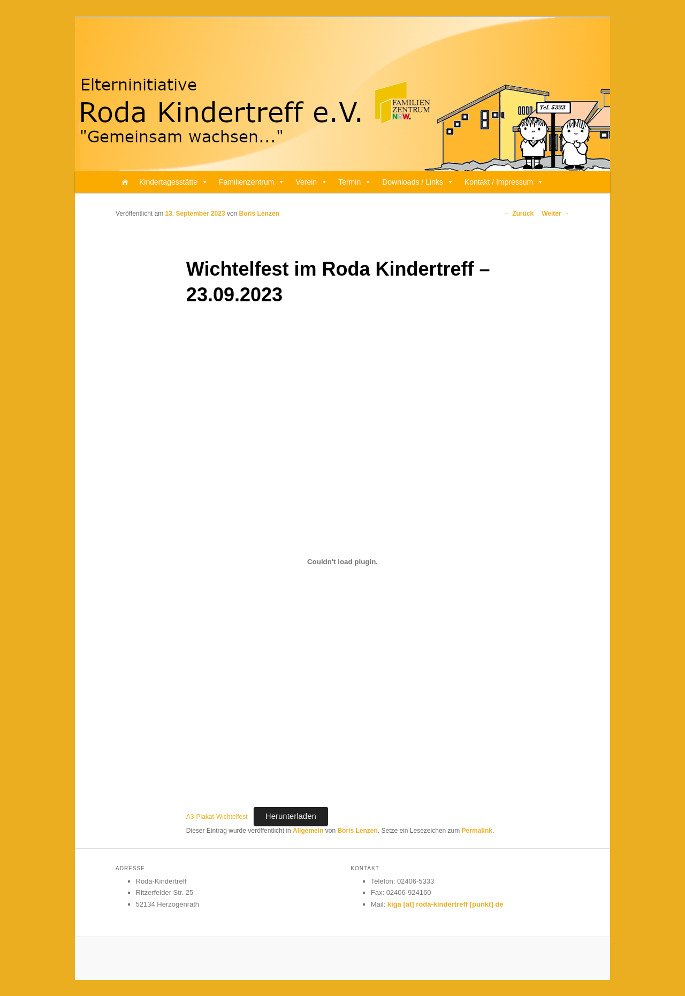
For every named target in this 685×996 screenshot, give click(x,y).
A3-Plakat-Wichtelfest (217, 816)
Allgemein (308, 830)
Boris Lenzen (259, 213)
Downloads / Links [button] (418, 182)
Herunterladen (290, 815)
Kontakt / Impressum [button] (504, 182)
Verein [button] (311, 182)
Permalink (477, 830)
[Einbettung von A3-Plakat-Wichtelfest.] (342, 561)
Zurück (519, 213)
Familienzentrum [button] (252, 182)
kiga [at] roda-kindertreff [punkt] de (445, 904)
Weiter (555, 213)
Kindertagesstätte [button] (173, 182)
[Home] (125, 182)
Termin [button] (354, 182)
